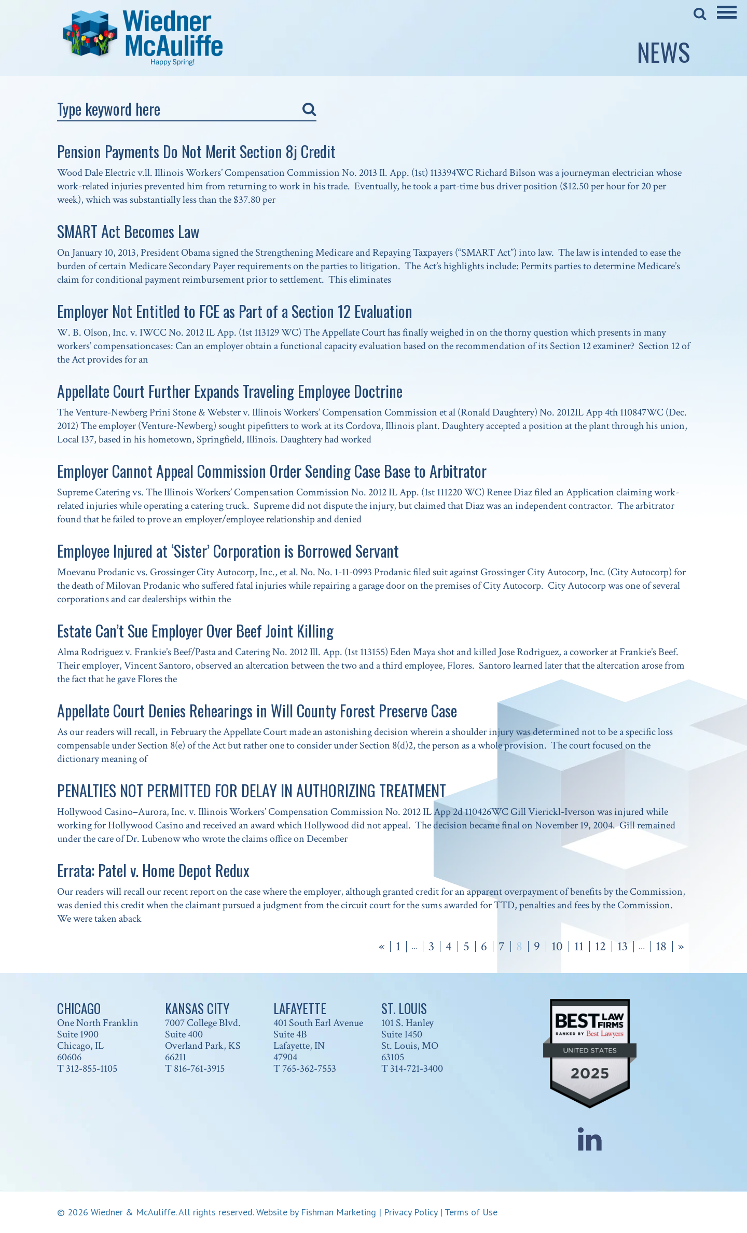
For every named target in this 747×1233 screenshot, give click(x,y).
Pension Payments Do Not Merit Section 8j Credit (196, 151)
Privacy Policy (410, 1212)
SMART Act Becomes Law (128, 231)
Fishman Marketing (338, 1212)
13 (622, 946)
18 (661, 946)
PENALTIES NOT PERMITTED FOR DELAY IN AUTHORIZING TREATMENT (251, 790)
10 (557, 946)
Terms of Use (471, 1212)
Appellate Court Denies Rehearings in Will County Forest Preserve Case (257, 710)
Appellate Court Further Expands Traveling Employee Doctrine (230, 391)
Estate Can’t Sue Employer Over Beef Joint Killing (195, 630)
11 (579, 946)
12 (600, 946)
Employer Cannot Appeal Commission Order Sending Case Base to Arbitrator (272, 470)
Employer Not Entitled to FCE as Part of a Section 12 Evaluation (234, 311)
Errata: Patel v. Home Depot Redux (153, 870)
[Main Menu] (727, 19)
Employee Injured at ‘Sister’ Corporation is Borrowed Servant (228, 550)
